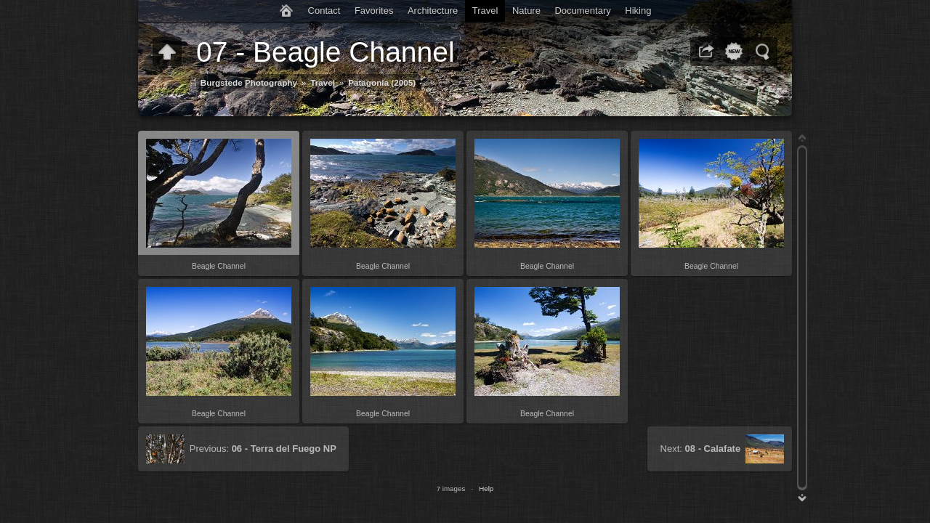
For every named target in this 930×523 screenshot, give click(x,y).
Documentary (582, 10)
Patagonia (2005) (382, 82)
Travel (485, 10)
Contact (324, 10)
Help (486, 488)
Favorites (374, 10)
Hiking (638, 10)
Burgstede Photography (249, 82)
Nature (526, 10)
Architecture (433, 10)
